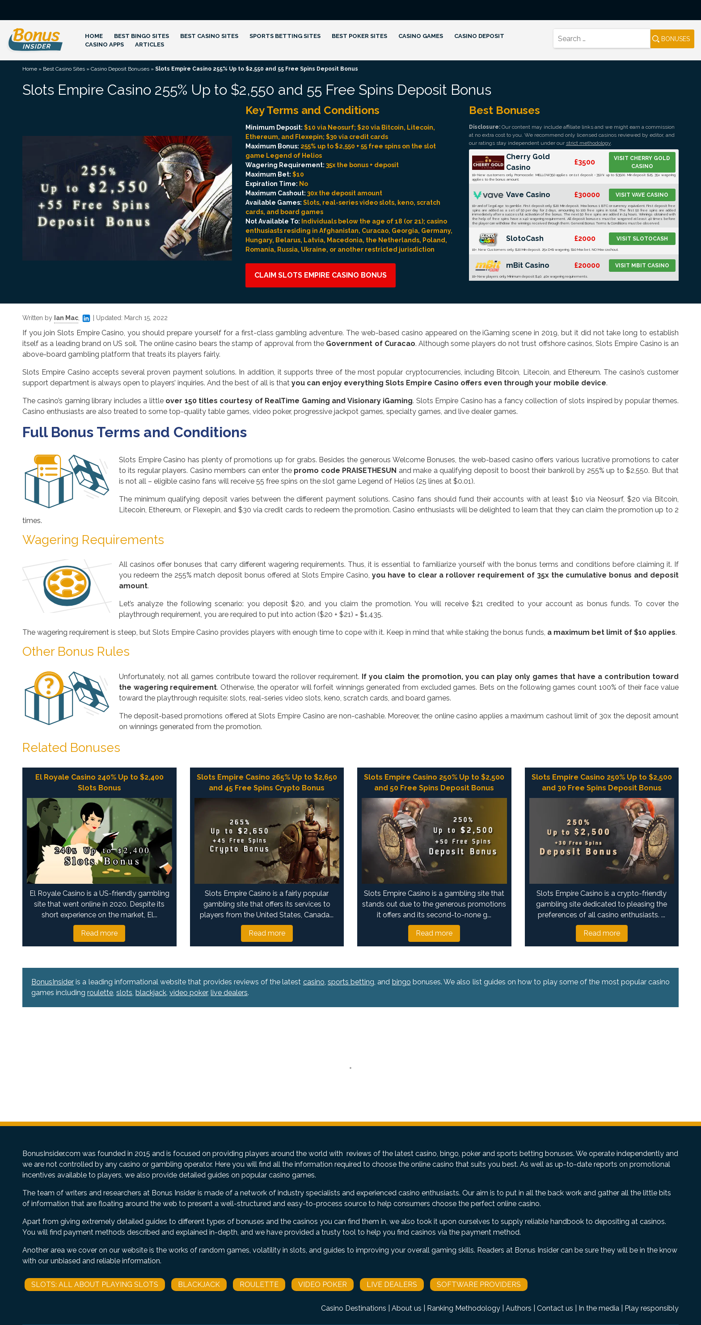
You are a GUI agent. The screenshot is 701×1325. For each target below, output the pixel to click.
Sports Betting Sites (285, 36)
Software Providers (479, 1284)
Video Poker (322, 1284)
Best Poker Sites (359, 36)
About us (407, 1308)
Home (94, 36)
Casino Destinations (353, 1308)
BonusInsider (52, 982)
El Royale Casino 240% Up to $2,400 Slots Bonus (99, 782)
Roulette (259, 1284)
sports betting (351, 982)
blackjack (150, 992)
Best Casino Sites (209, 36)
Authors (519, 1308)
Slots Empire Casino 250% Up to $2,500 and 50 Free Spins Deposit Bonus (434, 782)
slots (124, 992)
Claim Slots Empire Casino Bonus (320, 275)
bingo (401, 982)
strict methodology (588, 143)
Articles (149, 44)
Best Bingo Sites (141, 36)
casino (314, 982)
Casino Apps (104, 44)
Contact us (555, 1308)
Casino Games (420, 36)
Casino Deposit (479, 36)
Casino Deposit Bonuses (120, 69)
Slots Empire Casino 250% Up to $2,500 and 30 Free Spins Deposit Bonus (602, 782)
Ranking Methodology (463, 1308)
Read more (99, 933)
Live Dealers (392, 1284)
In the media (599, 1308)
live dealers (229, 992)
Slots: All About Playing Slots (94, 1284)
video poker (188, 992)
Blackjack (199, 1284)
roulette (100, 992)
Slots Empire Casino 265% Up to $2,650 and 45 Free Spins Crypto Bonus (267, 782)
